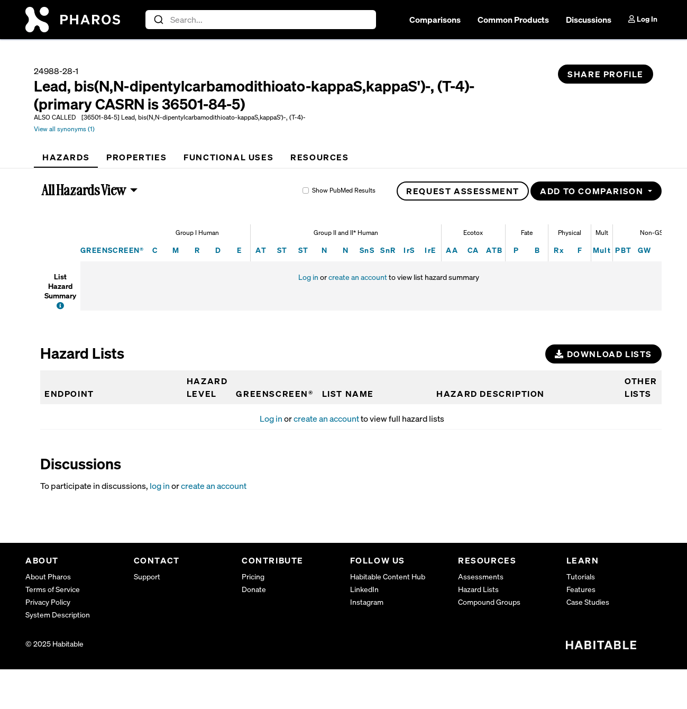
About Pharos (48, 576)
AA (452, 250)
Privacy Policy (47, 602)
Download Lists (603, 354)
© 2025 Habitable (54, 644)
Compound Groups (489, 602)
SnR (388, 250)
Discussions (588, 19)
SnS (367, 250)
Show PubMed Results (343, 190)
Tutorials (580, 576)
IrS (409, 250)
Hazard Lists (478, 589)
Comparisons (435, 19)
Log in (308, 277)
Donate (254, 589)
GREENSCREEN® (112, 250)
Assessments (480, 576)
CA (473, 250)
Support (147, 576)
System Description (57, 615)
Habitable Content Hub (387, 576)
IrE (430, 250)
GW (645, 250)
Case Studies (587, 602)
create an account (357, 277)
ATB (494, 250)
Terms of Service (52, 589)
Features (581, 589)
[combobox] (261, 19)
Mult (602, 250)
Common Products (513, 19)
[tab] (66, 157)
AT (261, 250)
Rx (559, 250)
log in (160, 486)
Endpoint (69, 393)
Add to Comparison (593, 191)
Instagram (366, 602)
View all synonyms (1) (64, 129)
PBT (623, 250)
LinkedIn (364, 589)
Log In (642, 19)
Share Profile (605, 74)
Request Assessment (462, 191)
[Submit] (157, 19)
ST (282, 250)
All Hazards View (84, 189)
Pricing (253, 576)
